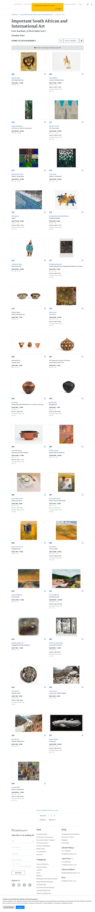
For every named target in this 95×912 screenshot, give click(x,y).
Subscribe (18, 873)
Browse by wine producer (44, 837)
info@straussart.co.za (69, 854)
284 (12, 447)
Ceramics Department (43, 893)
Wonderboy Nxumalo (55, 264)
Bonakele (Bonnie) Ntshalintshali (59, 216)
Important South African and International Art (36, 15)
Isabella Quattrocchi (17, 643)
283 (50, 399)
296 (12, 735)
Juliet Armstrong (16, 450)
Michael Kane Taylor (17, 174)
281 (50, 357)
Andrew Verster (53, 450)
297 (50, 735)
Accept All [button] (20, 907)
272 (12, 170)
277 (50, 260)
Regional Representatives (44, 882)
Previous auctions (42, 843)
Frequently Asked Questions (71, 834)
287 (50, 495)
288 (12, 543)
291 (50, 591)
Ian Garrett (14, 402)
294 (12, 687)
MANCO (39, 876)
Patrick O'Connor (54, 126)
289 (50, 543)
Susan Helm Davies (17, 498)
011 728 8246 (66, 851)
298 (12, 784)
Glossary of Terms (68, 837)
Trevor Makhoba (54, 595)
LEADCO (39, 870)
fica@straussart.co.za (69, 881)
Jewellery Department (43, 890)
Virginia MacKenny (17, 126)
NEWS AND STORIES (68, 4)
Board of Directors (42, 864)
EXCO (38, 873)
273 (50, 170)
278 (12, 309)
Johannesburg (67, 847)
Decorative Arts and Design (45, 887)
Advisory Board (41, 867)
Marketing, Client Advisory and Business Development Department (57, 879)
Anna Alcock (15, 691)
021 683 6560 (66, 862)
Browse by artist (41, 834)
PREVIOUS (43, 816)
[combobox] (23, 840)
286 (12, 495)
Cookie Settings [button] (8, 907)
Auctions (14, 15)
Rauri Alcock (53, 691)
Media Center (40, 849)
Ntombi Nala (53, 402)
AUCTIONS (17, 4)
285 (50, 447)
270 (12, 122)
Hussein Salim (15, 787)
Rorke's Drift (52, 312)
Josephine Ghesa (16, 264)
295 (50, 687)
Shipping (64, 840)
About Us (39, 854)
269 (50, 74)
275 (50, 212)
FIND (80, 4)
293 (50, 639)
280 (12, 357)
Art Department (41, 884)
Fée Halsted (15, 216)
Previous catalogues (43, 846)
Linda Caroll (52, 174)
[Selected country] (14, 866)
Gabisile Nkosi (15, 78)
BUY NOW (27, 4)
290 (12, 591)
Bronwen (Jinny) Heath (56, 643)
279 (50, 309)
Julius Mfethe (53, 78)
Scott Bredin (52, 547)
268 (12, 74)
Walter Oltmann (53, 739)
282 (12, 399)
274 (12, 212)
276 (12, 260)
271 (50, 122)
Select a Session (71, 41)
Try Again (58, 9)
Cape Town (66, 858)
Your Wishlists (41, 852)
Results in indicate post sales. (47, 810)
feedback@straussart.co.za (71, 873)
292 (12, 639)
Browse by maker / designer (45, 840)
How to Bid (65, 843)
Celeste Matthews (16, 595)
